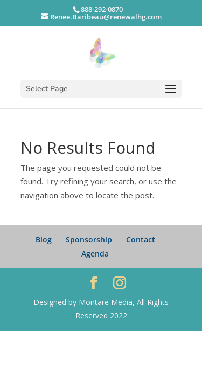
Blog (44, 239)
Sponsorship (89, 239)
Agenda (95, 253)
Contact (140, 239)
